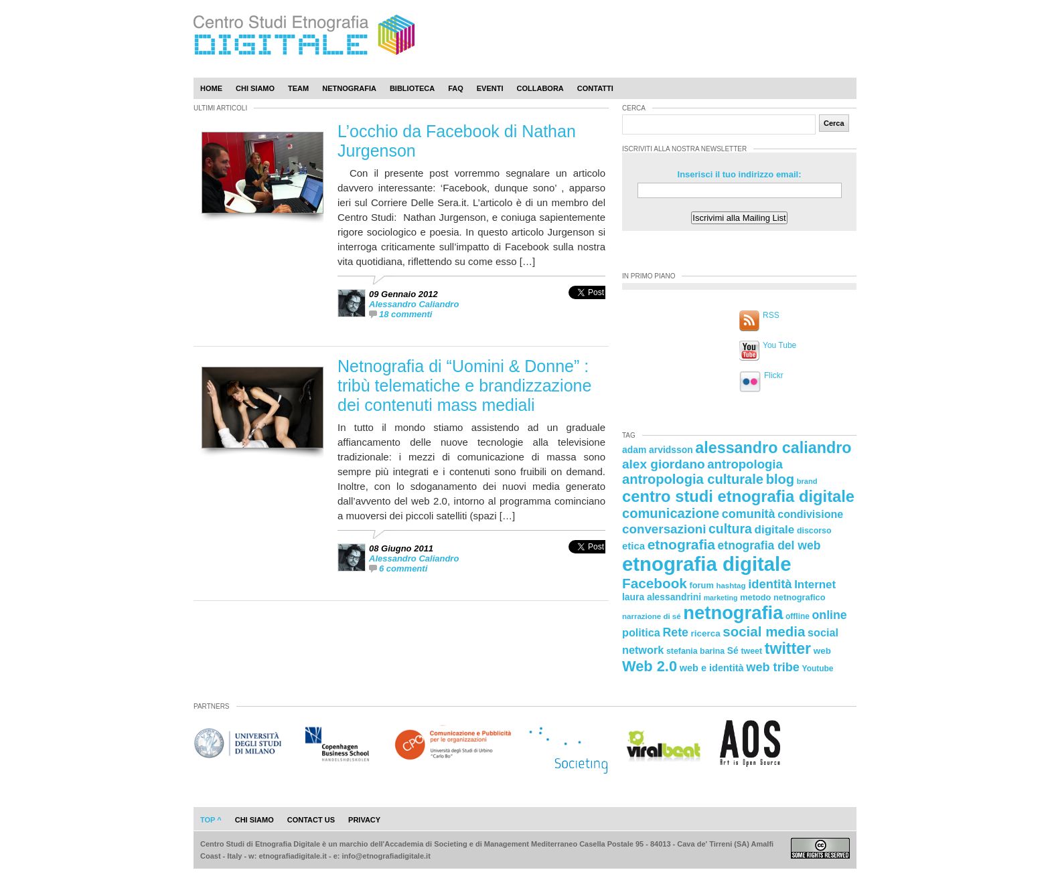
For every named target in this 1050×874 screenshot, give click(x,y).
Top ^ (211, 820)
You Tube (779, 345)
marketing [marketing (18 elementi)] (721, 598)
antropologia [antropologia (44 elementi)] (745, 464)
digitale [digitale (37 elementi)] (774, 529)
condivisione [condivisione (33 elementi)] (810, 514)
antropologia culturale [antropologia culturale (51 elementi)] (692, 479)
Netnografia (349, 88)
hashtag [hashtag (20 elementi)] (730, 586)
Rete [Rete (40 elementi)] (675, 632)
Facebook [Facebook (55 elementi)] (654, 583)
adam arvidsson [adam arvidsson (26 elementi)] (657, 449)
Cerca (834, 123)
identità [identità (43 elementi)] (770, 584)
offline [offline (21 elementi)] (797, 616)
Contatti (595, 88)
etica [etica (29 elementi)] (633, 545)
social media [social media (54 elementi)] (764, 631)
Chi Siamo (255, 88)
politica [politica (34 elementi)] (641, 632)
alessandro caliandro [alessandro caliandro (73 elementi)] (773, 447)
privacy (364, 820)
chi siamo (254, 820)
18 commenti (405, 314)
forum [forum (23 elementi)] (702, 585)
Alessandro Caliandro (414, 304)
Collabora (540, 88)
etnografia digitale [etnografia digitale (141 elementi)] (707, 564)
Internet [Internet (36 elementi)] (815, 584)
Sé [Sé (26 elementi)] (733, 650)
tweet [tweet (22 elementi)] (751, 651)
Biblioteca (412, 88)
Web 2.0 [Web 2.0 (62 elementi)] (649, 666)
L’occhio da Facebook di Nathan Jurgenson (457, 141)
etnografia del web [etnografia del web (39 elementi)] (769, 545)
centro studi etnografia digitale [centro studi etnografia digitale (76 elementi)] (738, 496)
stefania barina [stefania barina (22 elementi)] (695, 651)
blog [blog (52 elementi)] (780, 479)
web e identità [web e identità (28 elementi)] (712, 668)
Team (298, 88)
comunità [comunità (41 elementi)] (748, 514)
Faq (455, 88)
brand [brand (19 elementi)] (807, 481)
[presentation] (587, 307)
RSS (771, 315)
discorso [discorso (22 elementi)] (814, 530)
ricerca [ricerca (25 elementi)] (706, 633)
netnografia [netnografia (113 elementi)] (733, 612)
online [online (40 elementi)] (829, 615)
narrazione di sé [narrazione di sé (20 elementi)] (651, 616)
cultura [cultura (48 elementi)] (730, 528)
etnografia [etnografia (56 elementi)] (681, 544)
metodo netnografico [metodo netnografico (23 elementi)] (782, 597)
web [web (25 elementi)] (822, 651)
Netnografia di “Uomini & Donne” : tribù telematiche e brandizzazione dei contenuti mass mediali (464, 385)
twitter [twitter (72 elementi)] (788, 648)
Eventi (490, 88)
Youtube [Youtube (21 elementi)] (818, 668)
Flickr (773, 375)
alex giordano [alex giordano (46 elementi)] (663, 464)
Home (211, 88)
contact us (311, 820)
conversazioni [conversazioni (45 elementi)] (664, 529)
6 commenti (403, 568)
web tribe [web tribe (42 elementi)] (773, 667)
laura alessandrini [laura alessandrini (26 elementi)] (661, 597)
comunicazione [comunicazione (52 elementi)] (670, 513)
